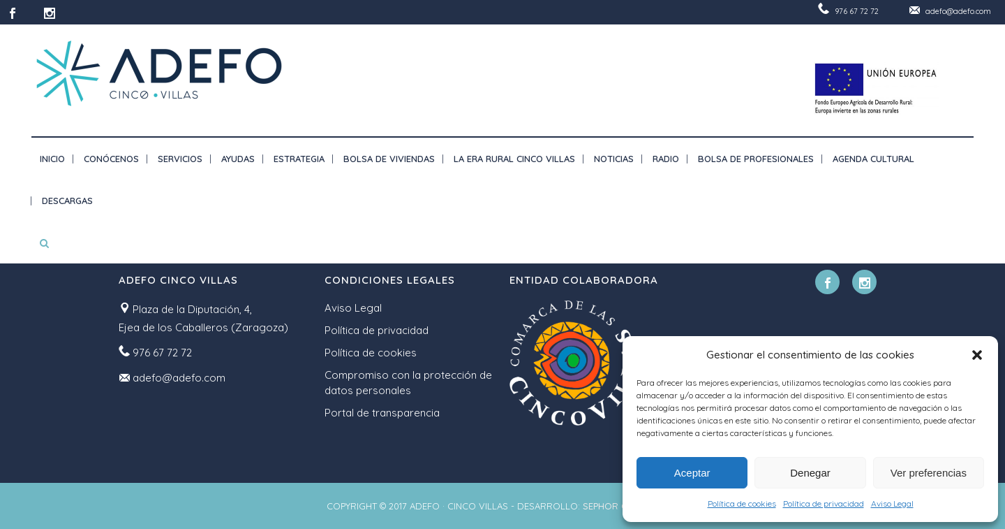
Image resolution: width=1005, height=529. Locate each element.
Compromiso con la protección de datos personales (408, 382)
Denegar (810, 473)
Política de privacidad (823, 503)
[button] (977, 355)
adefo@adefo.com (958, 11)
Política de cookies (742, 503)
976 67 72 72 (857, 11)
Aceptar (692, 473)
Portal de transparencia (382, 412)
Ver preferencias (929, 473)
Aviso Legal (892, 503)
